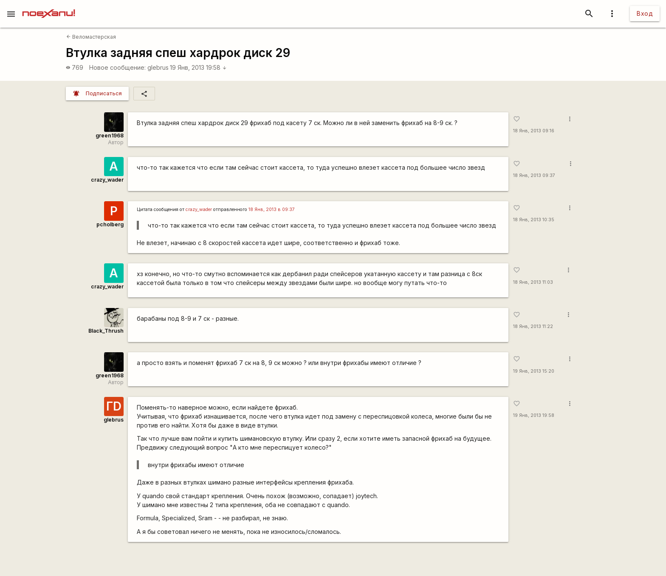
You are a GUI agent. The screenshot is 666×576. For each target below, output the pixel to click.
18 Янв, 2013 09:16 (533, 131)
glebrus (158, 67)
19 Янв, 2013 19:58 (198, 67)
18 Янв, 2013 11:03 (533, 282)
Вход (645, 13)
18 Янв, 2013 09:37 (534, 175)
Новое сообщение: (117, 67)
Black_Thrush (106, 331)
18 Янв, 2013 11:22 (533, 326)
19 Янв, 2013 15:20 (533, 371)
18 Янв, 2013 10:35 (533, 219)
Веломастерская (91, 37)
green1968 (110, 135)
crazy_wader (107, 180)
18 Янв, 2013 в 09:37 (271, 209)
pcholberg (110, 224)
